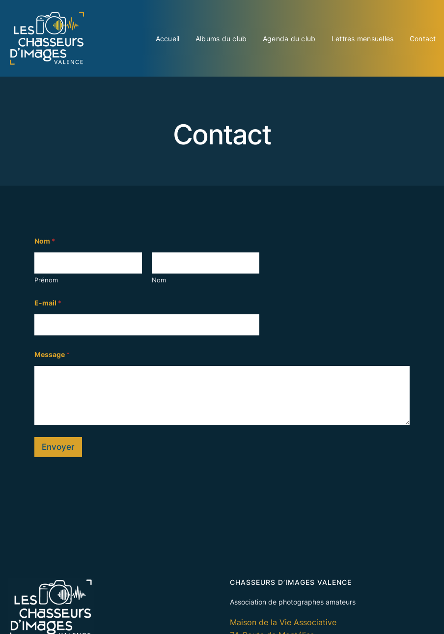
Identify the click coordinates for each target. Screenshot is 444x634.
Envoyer (58, 447)
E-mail (47, 303)
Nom (159, 280)
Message (52, 354)
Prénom (46, 280)
